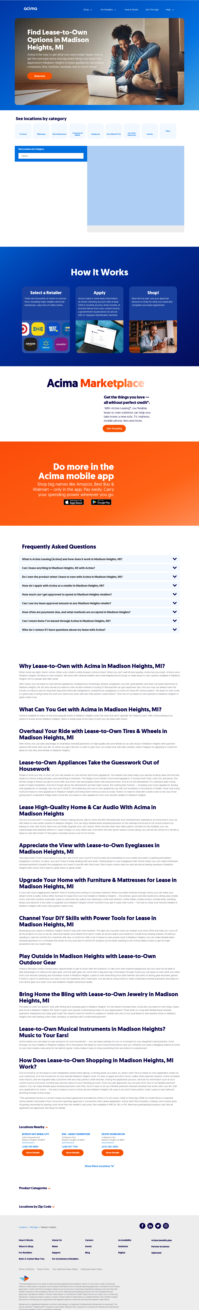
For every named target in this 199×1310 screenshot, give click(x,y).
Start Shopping (114, 428)
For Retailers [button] (107, 9)
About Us (57, 1229)
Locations (23, 1216)
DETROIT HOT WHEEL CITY (35, 1134)
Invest (88, 1235)
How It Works (26, 1229)
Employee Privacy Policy (91, 1258)
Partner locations (160, 1236)
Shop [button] (87, 9)
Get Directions (28, 1142)
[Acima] (24, 1268)
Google (102, 502)
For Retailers (25, 1242)
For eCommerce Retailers (65, 1248)
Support (56, 1242)
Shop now (39, 76)
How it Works (131, 9)
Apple (75, 502)
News (55, 1235)
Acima (30, 9)
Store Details (33, 1152)
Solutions (123, 1235)
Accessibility (124, 1229)
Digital (121, 1242)
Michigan (34, 1216)
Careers (89, 1229)
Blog (87, 1242)
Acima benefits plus (161, 1229)
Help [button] (168, 9)
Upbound (156, 1242)
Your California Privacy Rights (65, 1258)
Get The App (152, 9)
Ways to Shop (26, 1235)
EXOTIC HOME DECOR (113, 1134)
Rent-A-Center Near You (31, 1248)
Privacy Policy (43, 1258)
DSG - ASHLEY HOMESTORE (76, 1134)
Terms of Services (26, 1258)
